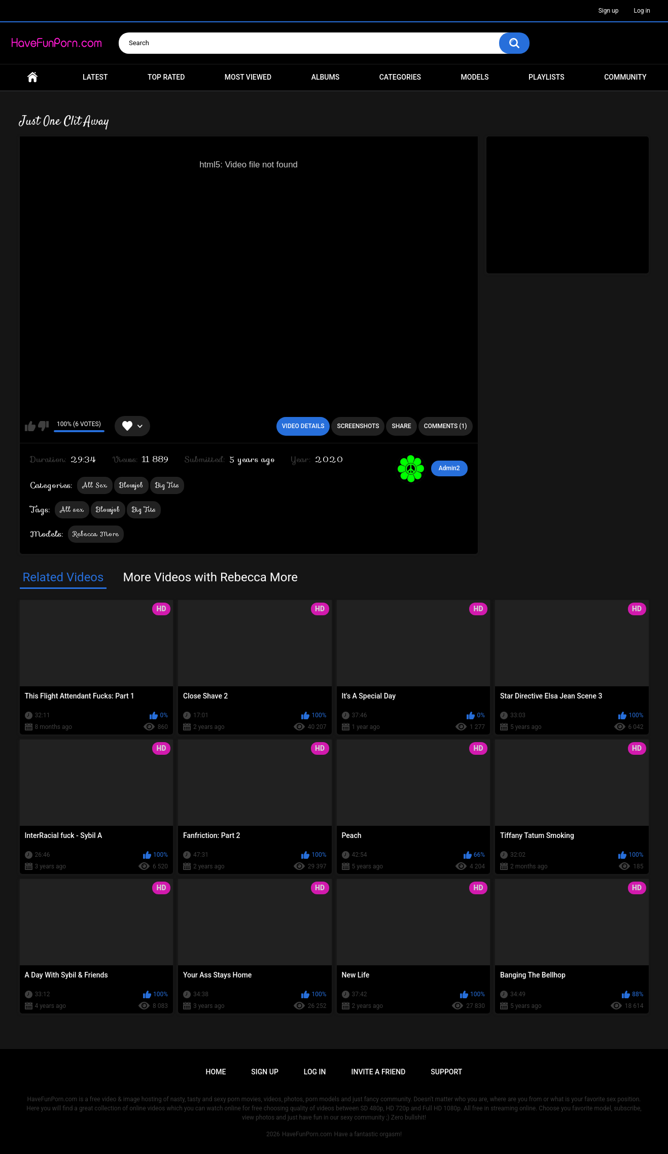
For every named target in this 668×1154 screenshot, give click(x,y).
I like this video (30, 426)
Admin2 (449, 468)
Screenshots (358, 426)
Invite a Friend (378, 1072)
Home (32, 77)
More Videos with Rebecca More (210, 577)
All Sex (95, 485)
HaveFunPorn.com (307, 1134)
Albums (325, 77)
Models (475, 77)
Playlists (547, 77)
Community (625, 77)
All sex (72, 509)
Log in (642, 10)
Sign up (609, 10)
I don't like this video (43, 426)
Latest (95, 77)
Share (401, 426)
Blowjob (131, 485)
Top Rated (166, 77)
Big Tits (167, 485)
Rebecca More (96, 534)
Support (446, 1072)
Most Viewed (248, 77)
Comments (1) (445, 426)
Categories (400, 77)
